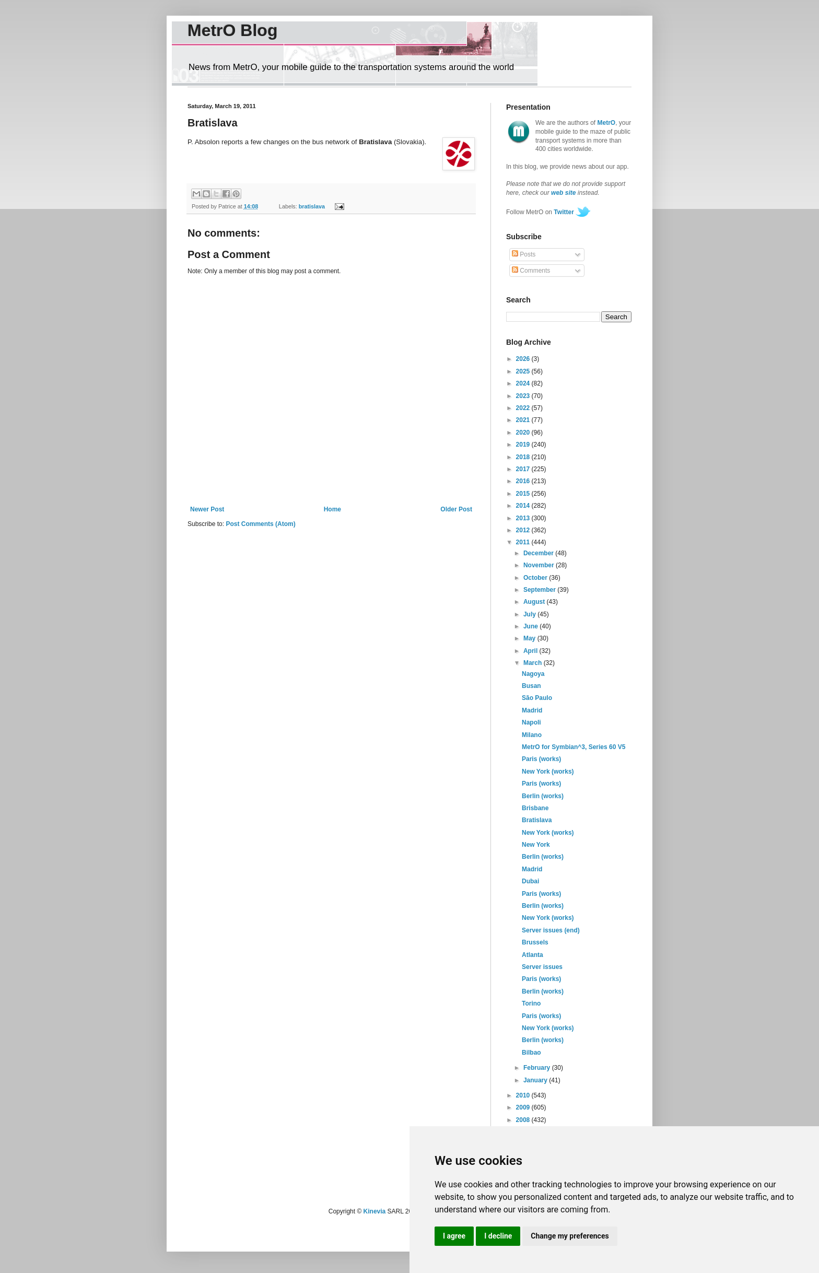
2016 (524, 481)
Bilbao (531, 1052)
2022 (524, 408)
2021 (524, 420)
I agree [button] (454, 1236)
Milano (532, 735)
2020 (524, 432)
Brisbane (535, 808)
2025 (524, 371)
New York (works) (548, 771)
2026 (524, 359)
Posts (523, 254)
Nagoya (533, 674)
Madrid (532, 710)
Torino (531, 1003)
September (540, 589)
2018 (524, 457)
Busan (531, 686)
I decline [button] (498, 1236)
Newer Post (207, 509)
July (530, 614)
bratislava (312, 206)
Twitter (564, 212)
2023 (524, 396)
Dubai (530, 881)
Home (332, 509)
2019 (524, 444)
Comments (531, 270)
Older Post (456, 509)
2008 (524, 1120)
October (536, 577)
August (535, 601)
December (539, 553)
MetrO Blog (232, 30)
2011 (524, 542)
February (537, 1067)
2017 (524, 469)
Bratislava (537, 820)
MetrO (607, 122)
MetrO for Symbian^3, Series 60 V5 (573, 747)
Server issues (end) (551, 930)
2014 (524, 505)
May (530, 638)
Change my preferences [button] (570, 1236)
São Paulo (537, 698)
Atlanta (532, 955)
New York (536, 844)
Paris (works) (541, 759)
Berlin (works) (543, 796)
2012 (524, 530)
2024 (524, 383)
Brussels (535, 942)
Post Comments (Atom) (260, 524)
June (531, 626)
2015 (524, 493)
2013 (524, 518)
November (539, 565)
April (531, 651)
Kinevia (375, 1211)
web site (563, 192)
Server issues (542, 967)
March (533, 663)
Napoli (531, 722)
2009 (524, 1107)
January (536, 1080)
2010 (524, 1095)
